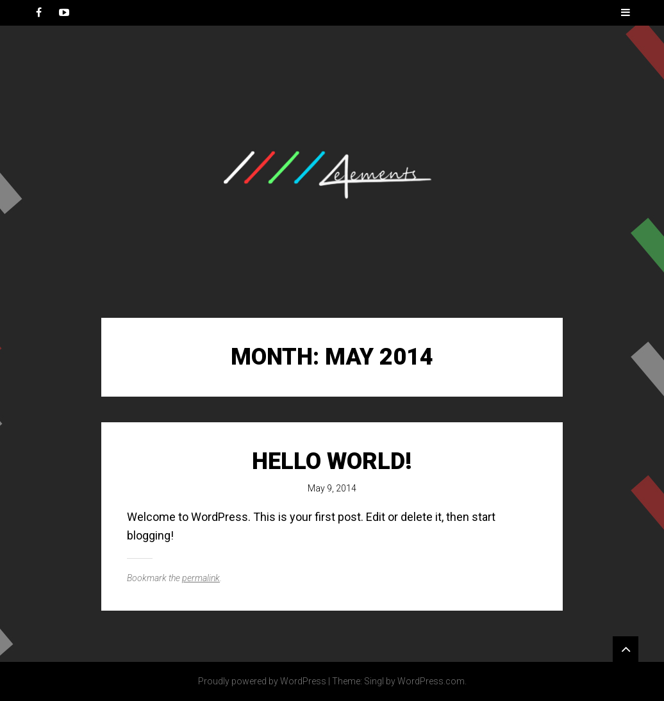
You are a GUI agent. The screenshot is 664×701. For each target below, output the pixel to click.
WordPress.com (431, 681)
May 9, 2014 (332, 488)
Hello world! (332, 461)
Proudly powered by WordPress (262, 681)
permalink (201, 578)
